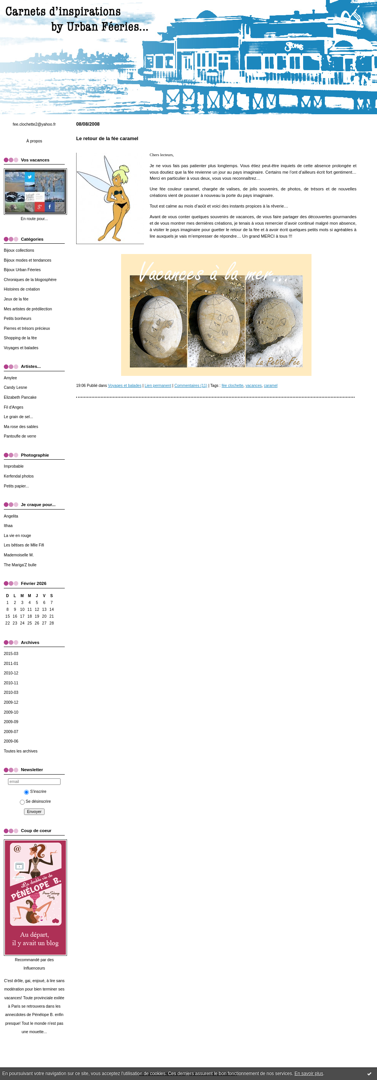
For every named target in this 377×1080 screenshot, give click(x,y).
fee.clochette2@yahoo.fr (34, 124)
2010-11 (11, 683)
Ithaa (8, 526)
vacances (254, 385)
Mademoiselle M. (19, 555)
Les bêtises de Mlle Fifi (24, 545)
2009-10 (11, 712)
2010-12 (11, 673)
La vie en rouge (17, 536)
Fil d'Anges (13, 407)
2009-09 (11, 722)
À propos (34, 141)
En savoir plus (308, 1073)
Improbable (14, 466)
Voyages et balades (21, 348)
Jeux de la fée (16, 299)
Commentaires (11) (190, 385)
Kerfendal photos (19, 476)
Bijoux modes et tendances (27, 260)
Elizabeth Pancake (20, 397)
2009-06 (11, 741)
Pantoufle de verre (20, 436)
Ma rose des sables (21, 427)
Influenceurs (34, 968)
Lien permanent (158, 385)
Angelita (11, 516)
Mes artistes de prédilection (28, 309)
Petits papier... (16, 486)
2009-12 (11, 702)
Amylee (10, 378)
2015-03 (11, 654)
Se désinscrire (35, 801)
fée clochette (232, 385)
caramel (271, 385)
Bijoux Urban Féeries (22, 270)
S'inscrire (35, 791)
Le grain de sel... (18, 417)
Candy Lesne (15, 387)
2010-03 (11, 692)
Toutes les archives (20, 751)
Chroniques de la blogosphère (30, 280)
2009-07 (11, 732)
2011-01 (11, 663)
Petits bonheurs (17, 318)
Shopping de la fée (20, 338)
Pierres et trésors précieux (27, 328)
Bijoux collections (19, 250)
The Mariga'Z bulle (20, 565)
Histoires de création (22, 289)
